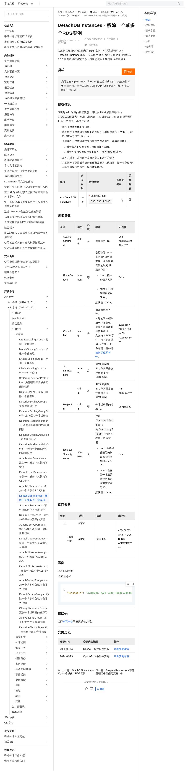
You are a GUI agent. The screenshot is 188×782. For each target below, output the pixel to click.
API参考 (93, 23)
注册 (165, 5)
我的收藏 (93, 56)
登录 (178, 5)
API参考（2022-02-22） (112, 23)
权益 (68, 5)
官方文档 (9, 15)
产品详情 (111, 50)
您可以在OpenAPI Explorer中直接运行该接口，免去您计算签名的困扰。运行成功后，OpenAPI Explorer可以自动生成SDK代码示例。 (95, 97)
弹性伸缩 (23, 15)
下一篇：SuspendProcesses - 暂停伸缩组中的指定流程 (115, 684)
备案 (147, 5)
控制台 (156, 5)
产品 (46, 5)
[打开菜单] (5, 5)
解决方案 (57, 5)
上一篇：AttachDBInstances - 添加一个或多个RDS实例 (76, 684)
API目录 (65, 27)
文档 (140, 5)
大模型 (36, 5)
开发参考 (82, 23)
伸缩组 (75, 27)
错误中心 (68, 633)
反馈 (100, 700)
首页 (60, 23)
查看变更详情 (121, 660)
